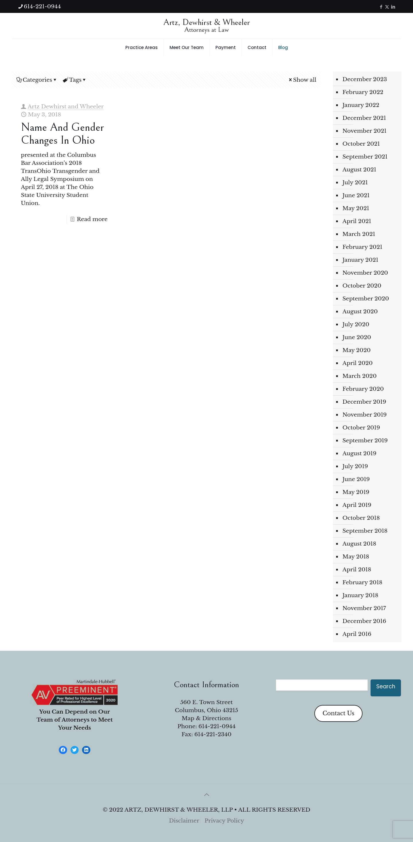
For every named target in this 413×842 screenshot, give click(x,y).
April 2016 (356, 634)
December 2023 (364, 79)
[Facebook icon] (381, 6)
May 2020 (356, 350)
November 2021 (364, 131)
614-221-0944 (216, 726)
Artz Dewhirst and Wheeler (66, 106)
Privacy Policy (224, 820)
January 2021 (360, 260)
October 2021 (361, 143)
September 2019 (365, 440)
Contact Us (338, 713)
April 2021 (356, 221)
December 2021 (364, 118)
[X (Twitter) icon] (387, 6)
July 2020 (355, 324)
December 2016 (364, 621)
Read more (92, 219)
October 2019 (361, 427)
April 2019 (356, 505)
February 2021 (362, 247)
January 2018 (360, 595)
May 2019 (355, 492)
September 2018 (364, 531)
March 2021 (358, 234)
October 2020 (361, 285)
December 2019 (364, 401)
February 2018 (362, 582)
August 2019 (359, 453)
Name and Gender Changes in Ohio (62, 134)
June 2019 (356, 479)
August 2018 (359, 543)
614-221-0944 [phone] (42, 6)
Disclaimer (184, 820)
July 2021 (355, 182)
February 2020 (363, 389)
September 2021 (364, 156)
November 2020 (365, 272)
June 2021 (356, 195)
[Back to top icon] (206, 795)
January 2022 (360, 105)
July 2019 (355, 466)
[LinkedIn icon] (393, 6)
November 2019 (364, 414)
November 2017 (364, 608)
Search (385, 686)
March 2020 (359, 376)
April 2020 (357, 363)
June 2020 (356, 337)
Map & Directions (206, 718)
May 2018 (355, 556)
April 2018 (356, 569)
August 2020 (360, 311)
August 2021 (359, 169)
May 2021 (355, 208)
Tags (75, 80)
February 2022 (362, 92)
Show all (302, 80)
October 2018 (361, 518)
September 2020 (365, 298)
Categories (37, 80)
